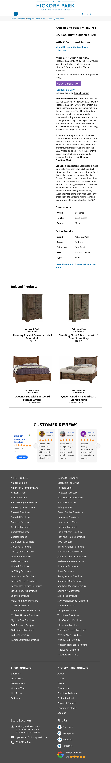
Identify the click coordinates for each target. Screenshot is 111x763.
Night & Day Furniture (23, 620)
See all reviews (22, 457)
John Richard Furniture (69, 551)
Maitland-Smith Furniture (24, 600)
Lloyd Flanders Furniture (24, 590)
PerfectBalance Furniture (70, 561)
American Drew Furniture (24, 487)
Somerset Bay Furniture (70, 581)
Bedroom (16, 673)
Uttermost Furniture (68, 625)
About (60, 673)
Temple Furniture (66, 610)
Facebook (68, 727)
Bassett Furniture (20, 512)
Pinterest (67, 745)
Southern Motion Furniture (71, 585)
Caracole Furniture (21, 522)
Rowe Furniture (65, 571)
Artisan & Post (32, 329)
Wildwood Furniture (68, 649)
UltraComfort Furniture (69, 620)
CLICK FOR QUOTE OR (68, 83)
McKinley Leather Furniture (25, 610)
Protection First (65, 698)
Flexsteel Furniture (67, 492)
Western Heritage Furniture (72, 644)
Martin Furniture (20, 605)
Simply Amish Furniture (70, 576)
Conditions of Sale (67, 708)
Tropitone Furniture (68, 615)
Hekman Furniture (67, 527)
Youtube (67, 739)
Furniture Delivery (65, 89)
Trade (60, 678)
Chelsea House (19, 536)
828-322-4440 (23, 742)
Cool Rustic (32, 331)
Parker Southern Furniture (25, 640)
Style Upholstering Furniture (72, 600)
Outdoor (15, 698)
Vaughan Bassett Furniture (71, 630)
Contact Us (63, 688)
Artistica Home (19, 497)
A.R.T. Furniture (19, 477)
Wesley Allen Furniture (69, 635)
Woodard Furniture (67, 654)
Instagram (68, 733)
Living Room (17, 678)
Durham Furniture (21, 556)
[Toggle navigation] (16, 14)
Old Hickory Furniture (22, 630)
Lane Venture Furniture (23, 576)
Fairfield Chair (64, 487)
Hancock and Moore (68, 522)
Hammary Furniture (68, 517)
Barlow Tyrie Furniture (23, 507)
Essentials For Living (68, 482)
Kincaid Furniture (20, 566)
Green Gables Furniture (70, 512)
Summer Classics (66, 605)
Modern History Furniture (25, 615)
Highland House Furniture (71, 536)
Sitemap (61, 713)
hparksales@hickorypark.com (32, 737)
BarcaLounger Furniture (24, 502)
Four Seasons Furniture (70, 497)
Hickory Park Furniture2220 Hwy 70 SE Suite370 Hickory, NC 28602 (28, 729)
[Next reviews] (98, 445)
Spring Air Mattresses (69, 590)
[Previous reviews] (36, 445)
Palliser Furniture (20, 635)
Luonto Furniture (20, 595)
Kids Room (16, 693)
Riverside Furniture (67, 566)
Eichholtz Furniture (67, 477)
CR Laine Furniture (21, 546)
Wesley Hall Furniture (69, 640)
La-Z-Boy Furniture (21, 571)
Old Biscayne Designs (22, 625)
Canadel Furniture (20, 517)
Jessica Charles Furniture (70, 546)
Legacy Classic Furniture (24, 581)
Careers (61, 683)
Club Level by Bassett (22, 541)
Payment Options (66, 703)
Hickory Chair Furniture (70, 531)
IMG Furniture (65, 541)
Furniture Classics (67, 502)
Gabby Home (64, 507)
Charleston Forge (20, 531)
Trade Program (81, 93)
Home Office (18, 688)
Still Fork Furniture (67, 595)
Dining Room (18, 683)
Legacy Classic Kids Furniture (26, 585)
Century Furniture (20, 527)
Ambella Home (19, 482)
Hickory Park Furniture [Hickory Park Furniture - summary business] (20, 440)
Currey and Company (22, 551)
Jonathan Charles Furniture (72, 556)
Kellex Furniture (19, 561)
